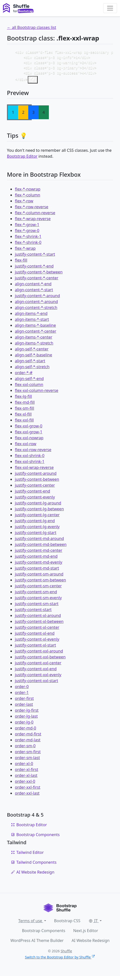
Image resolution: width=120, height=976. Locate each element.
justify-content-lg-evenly (37, 529)
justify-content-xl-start (35, 647)
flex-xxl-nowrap (29, 440)
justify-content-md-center (38, 552)
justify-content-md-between (40, 547)
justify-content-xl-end (35, 635)
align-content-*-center (35, 333)
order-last (24, 706)
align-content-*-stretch (36, 310)
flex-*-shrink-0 (28, 245)
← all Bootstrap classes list (31, 27)
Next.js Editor (85, 933)
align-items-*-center (33, 339)
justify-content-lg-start (35, 535)
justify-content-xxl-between (40, 659)
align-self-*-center (32, 351)
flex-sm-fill (24, 410)
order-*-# (23, 375)
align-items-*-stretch (34, 345)
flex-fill (21, 262)
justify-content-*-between (38, 274)
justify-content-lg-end (35, 523)
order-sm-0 (25, 748)
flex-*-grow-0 (27, 233)
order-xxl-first (27, 789)
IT (93, 923)
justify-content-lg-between (39, 511)
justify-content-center (35, 487)
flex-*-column (27, 197)
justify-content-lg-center (37, 517)
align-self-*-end (29, 381)
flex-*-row (24, 203)
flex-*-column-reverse (35, 215)
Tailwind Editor (27, 855)
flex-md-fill (25, 404)
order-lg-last (26, 718)
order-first (24, 701)
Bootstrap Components (35, 837)
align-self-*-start (30, 363)
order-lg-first (26, 712)
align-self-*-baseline (33, 357)
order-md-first (28, 736)
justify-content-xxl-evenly (38, 677)
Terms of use (30, 923)
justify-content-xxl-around (39, 653)
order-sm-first (28, 754)
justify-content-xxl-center (38, 665)
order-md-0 (25, 730)
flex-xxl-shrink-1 (29, 464)
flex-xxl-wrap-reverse (34, 470)
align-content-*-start (34, 292)
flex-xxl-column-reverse (36, 393)
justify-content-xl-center (37, 629)
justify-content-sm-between (40, 582)
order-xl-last (26, 778)
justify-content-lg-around (38, 505)
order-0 (22, 689)
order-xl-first (26, 772)
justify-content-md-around (39, 541)
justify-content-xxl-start (36, 683)
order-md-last (27, 742)
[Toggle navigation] (110, 8)
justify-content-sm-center (38, 588)
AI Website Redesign (32, 874)
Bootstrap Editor (22, 158)
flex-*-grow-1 (27, 227)
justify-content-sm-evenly (38, 600)
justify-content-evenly (35, 499)
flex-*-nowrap (27, 191)
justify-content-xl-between (39, 624)
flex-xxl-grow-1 (28, 434)
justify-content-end (32, 493)
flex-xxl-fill (24, 422)
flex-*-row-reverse (31, 209)
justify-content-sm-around (39, 576)
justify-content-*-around (37, 298)
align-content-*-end (33, 286)
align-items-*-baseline (35, 327)
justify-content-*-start (35, 256)
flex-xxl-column (29, 387)
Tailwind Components (34, 864)
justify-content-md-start (37, 570)
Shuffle (66, 953)
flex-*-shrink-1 (28, 239)
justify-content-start (33, 612)
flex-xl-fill (23, 416)
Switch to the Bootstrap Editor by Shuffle (60, 959)
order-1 (22, 695)
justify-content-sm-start (37, 606)
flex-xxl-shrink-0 (29, 458)
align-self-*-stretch (32, 369)
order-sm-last (27, 760)
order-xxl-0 (25, 783)
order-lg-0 (24, 724)
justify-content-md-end (36, 558)
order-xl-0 (24, 766)
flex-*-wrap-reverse (33, 221)
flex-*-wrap (25, 250)
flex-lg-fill (23, 399)
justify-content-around (36, 475)
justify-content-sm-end (36, 594)
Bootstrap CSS (67, 923)
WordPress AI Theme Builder (37, 943)
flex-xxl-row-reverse (33, 452)
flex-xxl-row (25, 446)
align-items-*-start (32, 322)
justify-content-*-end (34, 268)
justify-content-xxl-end (36, 671)
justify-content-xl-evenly (37, 641)
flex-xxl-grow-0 (28, 428)
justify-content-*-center (36, 280)
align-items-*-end (31, 316)
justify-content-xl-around (38, 618)
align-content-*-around (36, 304)
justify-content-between (37, 481)
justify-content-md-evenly (38, 564)
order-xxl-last (27, 795)
